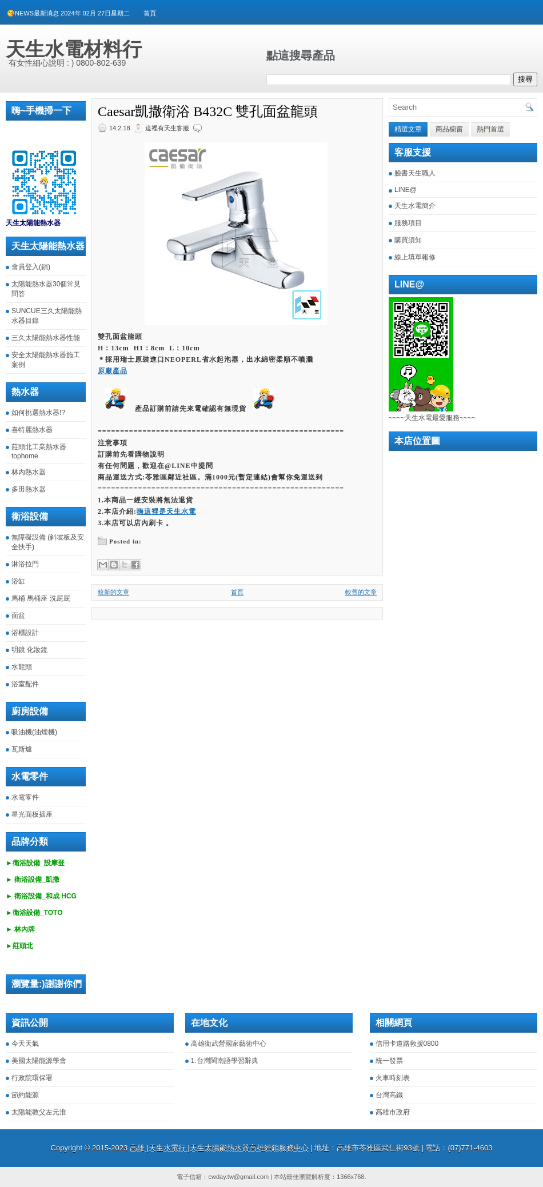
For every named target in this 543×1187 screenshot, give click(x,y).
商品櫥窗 (449, 129)
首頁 (149, 13)
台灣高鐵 (389, 1095)
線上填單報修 (415, 257)
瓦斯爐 (21, 749)
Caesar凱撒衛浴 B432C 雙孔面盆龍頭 (208, 111)
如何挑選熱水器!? (38, 413)
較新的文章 (113, 592)
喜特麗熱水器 (32, 430)
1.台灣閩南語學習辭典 (224, 1061)
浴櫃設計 (25, 633)
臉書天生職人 (415, 173)
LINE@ (405, 190)
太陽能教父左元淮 (38, 1112)
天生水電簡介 (415, 206)
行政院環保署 (32, 1078)
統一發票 (389, 1061)
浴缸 (18, 581)
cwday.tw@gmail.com (238, 1176)
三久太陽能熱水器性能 (45, 338)
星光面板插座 (32, 814)
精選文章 (408, 129)
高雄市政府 (393, 1112)
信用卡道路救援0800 (407, 1044)
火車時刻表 (393, 1078)
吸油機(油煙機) (34, 732)
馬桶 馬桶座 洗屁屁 (40, 598)
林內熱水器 (28, 472)
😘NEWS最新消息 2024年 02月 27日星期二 (68, 13)
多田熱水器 (28, 489)
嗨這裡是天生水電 (166, 511)
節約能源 (25, 1095)
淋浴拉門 (25, 564)
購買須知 (408, 240)
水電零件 (25, 797)
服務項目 (408, 223)
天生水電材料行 (74, 49)
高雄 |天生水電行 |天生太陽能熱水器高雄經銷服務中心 (219, 1148)
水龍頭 (21, 667)
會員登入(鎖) (30, 267)
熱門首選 (490, 129)
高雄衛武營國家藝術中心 (228, 1044)
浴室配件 (25, 684)
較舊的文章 (361, 592)
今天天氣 (25, 1044)
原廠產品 (112, 371)
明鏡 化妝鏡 (29, 650)
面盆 (18, 616)
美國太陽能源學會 (38, 1061)
